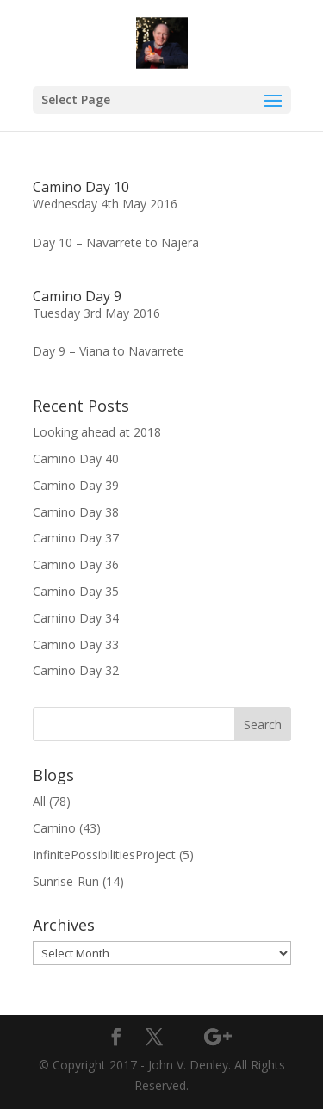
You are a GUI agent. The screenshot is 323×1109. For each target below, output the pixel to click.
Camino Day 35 (76, 591)
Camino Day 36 (76, 564)
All (39, 801)
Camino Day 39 (76, 485)
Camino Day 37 (76, 538)
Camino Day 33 (76, 644)
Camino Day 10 (81, 186)
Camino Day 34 (76, 618)
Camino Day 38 (76, 512)
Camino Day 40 (76, 458)
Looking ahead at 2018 (97, 432)
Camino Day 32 (76, 670)
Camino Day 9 (77, 296)
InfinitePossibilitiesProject (104, 854)
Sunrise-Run (66, 881)
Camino (54, 828)
